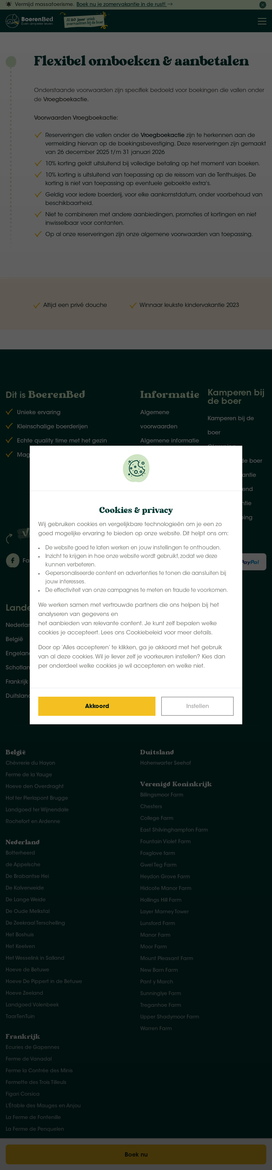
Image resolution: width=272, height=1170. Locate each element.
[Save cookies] (96, 706)
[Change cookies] (197, 706)
